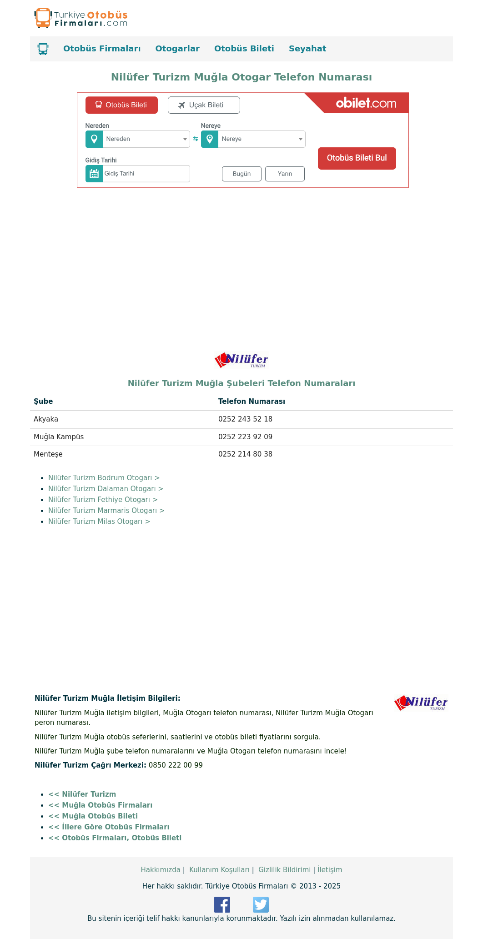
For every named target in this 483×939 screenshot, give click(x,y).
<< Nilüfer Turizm (82, 794)
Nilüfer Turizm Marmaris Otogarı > (106, 511)
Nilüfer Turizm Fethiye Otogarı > (103, 500)
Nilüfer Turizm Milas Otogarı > (99, 521)
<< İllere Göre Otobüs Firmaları (109, 827)
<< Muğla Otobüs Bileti (93, 816)
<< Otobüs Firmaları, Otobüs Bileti (114, 838)
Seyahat (308, 48)
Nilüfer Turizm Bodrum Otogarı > (104, 478)
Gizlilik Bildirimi (284, 870)
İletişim (329, 870)
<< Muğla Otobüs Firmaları (100, 805)
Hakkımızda (160, 870)
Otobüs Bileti (244, 48)
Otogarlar (178, 48)
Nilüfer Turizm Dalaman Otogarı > (106, 489)
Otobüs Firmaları (102, 48)
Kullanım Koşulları (219, 870)
